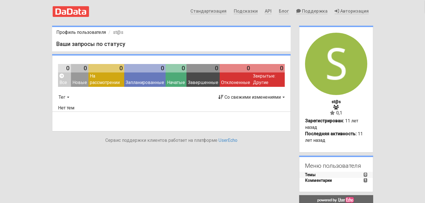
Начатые (176, 82)
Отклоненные (235, 82)
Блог (284, 11)
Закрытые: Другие (264, 79)
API (268, 11)
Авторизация (352, 11)
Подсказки (246, 11)
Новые (79, 82)
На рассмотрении (105, 79)
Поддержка (312, 11)
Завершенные (203, 82)
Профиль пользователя (81, 32)
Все (63, 79)
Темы (310, 175)
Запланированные (145, 82)
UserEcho (228, 140)
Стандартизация (208, 11)
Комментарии (318, 180)
